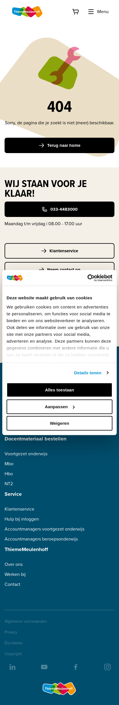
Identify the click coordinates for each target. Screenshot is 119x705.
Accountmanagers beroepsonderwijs (41, 539)
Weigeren (59, 423)
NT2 (9, 483)
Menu (98, 11)
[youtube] (43, 666)
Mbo (9, 464)
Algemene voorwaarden (26, 621)
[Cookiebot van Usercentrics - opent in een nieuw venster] (87, 278)
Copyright (13, 654)
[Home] (27, 11)
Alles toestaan (59, 389)
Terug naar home (59, 145)
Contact (12, 584)
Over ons (14, 564)
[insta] (107, 666)
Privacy (11, 632)
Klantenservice (59, 251)
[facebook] (75, 666)
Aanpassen (60, 406)
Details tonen (87, 372)
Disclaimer (14, 643)
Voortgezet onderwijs (26, 454)
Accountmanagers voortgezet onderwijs (44, 529)
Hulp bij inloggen (22, 519)
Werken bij (15, 574)
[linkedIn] (12, 666)
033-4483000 (60, 209)
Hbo (9, 474)
